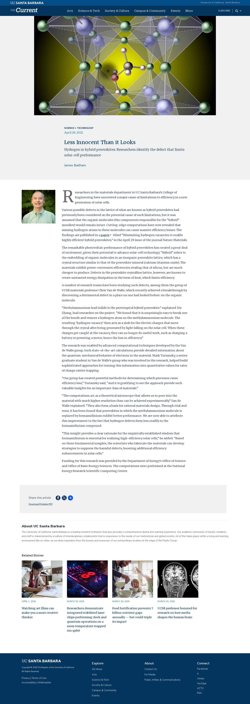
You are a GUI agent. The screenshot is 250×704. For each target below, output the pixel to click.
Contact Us (150, 669)
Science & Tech (89, 10)
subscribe (224, 10)
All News (97, 669)
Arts (70, 10)
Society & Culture (117, 10)
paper (106, 235)
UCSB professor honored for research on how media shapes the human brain (177, 612)
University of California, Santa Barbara (220, 2)
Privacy (26, 678)
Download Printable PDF (41, 504)
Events (175, 10)
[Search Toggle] (239, 11)
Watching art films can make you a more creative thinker (40, 612)
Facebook (202, 669)
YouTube (201, 683)
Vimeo (200, 678)
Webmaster (44, 682)
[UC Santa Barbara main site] (27, 2)
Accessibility (29, 682)
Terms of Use (39, 678)
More (189, 10)
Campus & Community (150, 10)
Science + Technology (78, 128)
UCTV (200, 688)
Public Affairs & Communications (162, 680)
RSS (199, 693)
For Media (149, 674)
